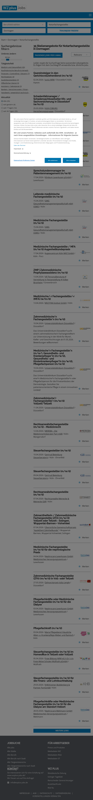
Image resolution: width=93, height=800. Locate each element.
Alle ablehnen (53, 160)
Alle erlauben (71, 160)
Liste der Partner (19, 145)
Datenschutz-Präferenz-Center (24, 160)
